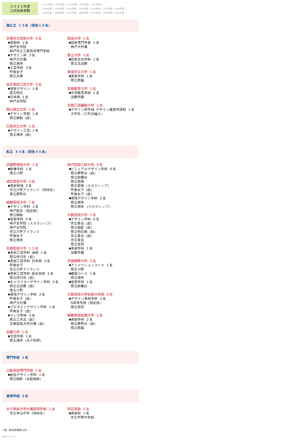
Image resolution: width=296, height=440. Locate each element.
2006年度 (83, 13)
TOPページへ (9, 436)
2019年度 (72, 4)
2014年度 (71, 8)
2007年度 (71, 13)
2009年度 (47, 13)
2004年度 (107, 13)
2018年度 (84, 4)
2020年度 (60, 4)
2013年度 (83, 8)
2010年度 (119, 8)
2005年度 (95, 13)
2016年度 (47, 8)
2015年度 (59, 8)
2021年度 (47, 4)
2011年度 (107, 8)
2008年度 (59, 13)
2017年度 (96, 4)
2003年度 (119, 13)
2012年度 (95, 8)
